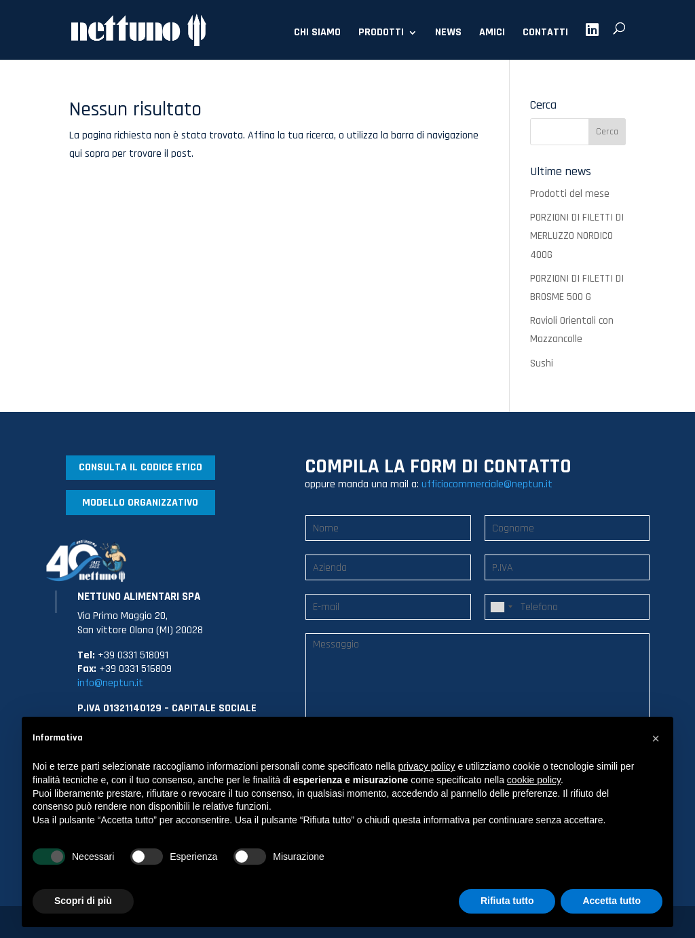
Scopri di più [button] (83, 900)
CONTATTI (545, 33)
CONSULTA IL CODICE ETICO (140, 467)
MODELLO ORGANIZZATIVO (140, 502)
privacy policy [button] (426, 766)
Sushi (541, 363)
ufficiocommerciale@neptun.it (486, 484)
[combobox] (500, 607)
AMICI (492, 33)
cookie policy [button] (534, 779)
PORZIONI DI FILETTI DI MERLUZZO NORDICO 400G (577, 235)
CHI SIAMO (317, 33)
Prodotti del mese (569, 194)
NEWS (448, 33)
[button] (655, 738)
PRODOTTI (381, 33)
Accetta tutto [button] (611, 900)
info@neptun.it (110, 683)
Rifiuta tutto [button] (507, 900)
